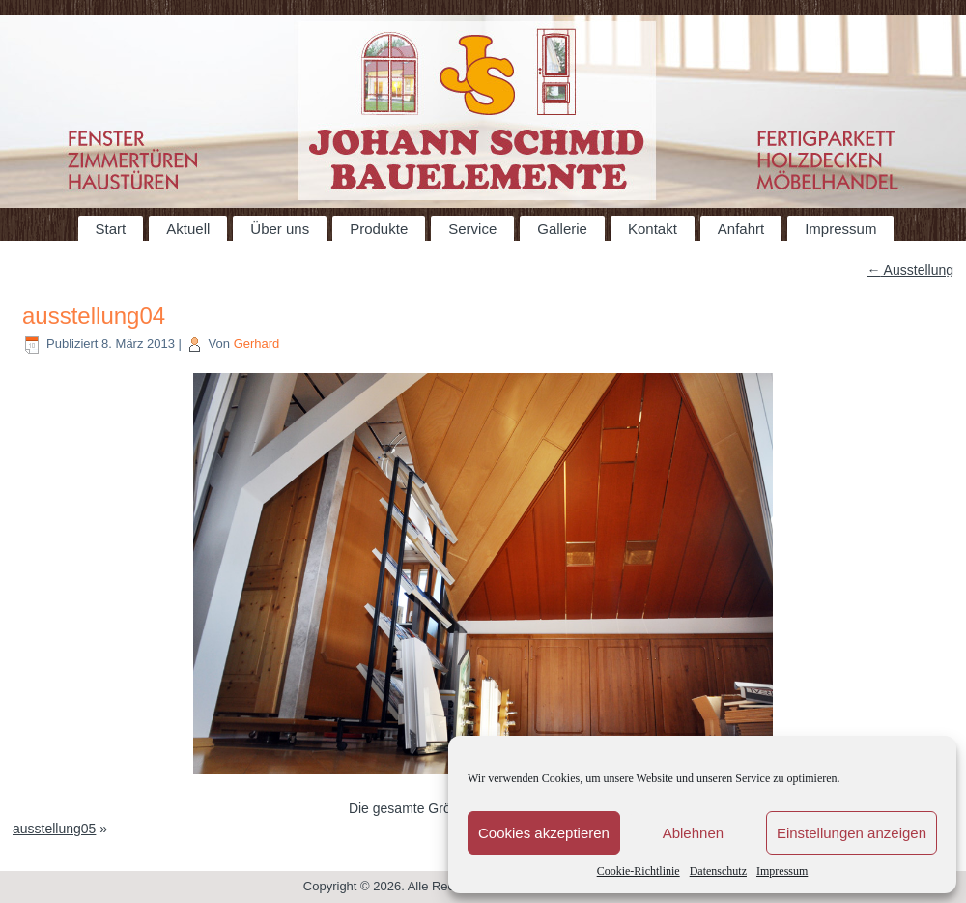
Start (111, 228)
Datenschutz (718, 871)
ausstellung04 (93, 316)
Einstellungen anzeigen (851, 833)
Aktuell (188, 228)
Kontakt (652, 228)
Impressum (782, 871)
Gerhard (257, 343)
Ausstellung (910, 269)
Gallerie (562, 228)
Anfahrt (741, 228)
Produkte (379, 228)
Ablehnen (693, 833)
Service (472, 228)
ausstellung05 (54, 828)
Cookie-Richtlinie (638, 871)
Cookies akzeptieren (544, 833)
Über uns (279, 228)
